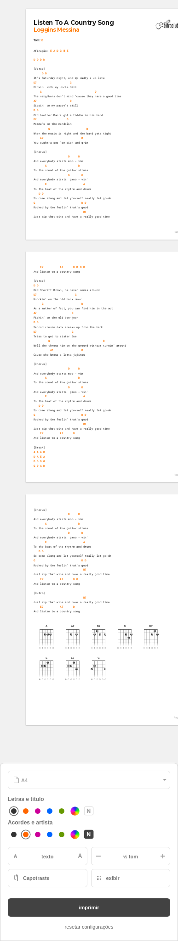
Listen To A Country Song (74, 23)
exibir (113, 878)
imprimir (89, 907)
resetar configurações (89, 927)
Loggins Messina (56, 29)
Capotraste (36, 878)
